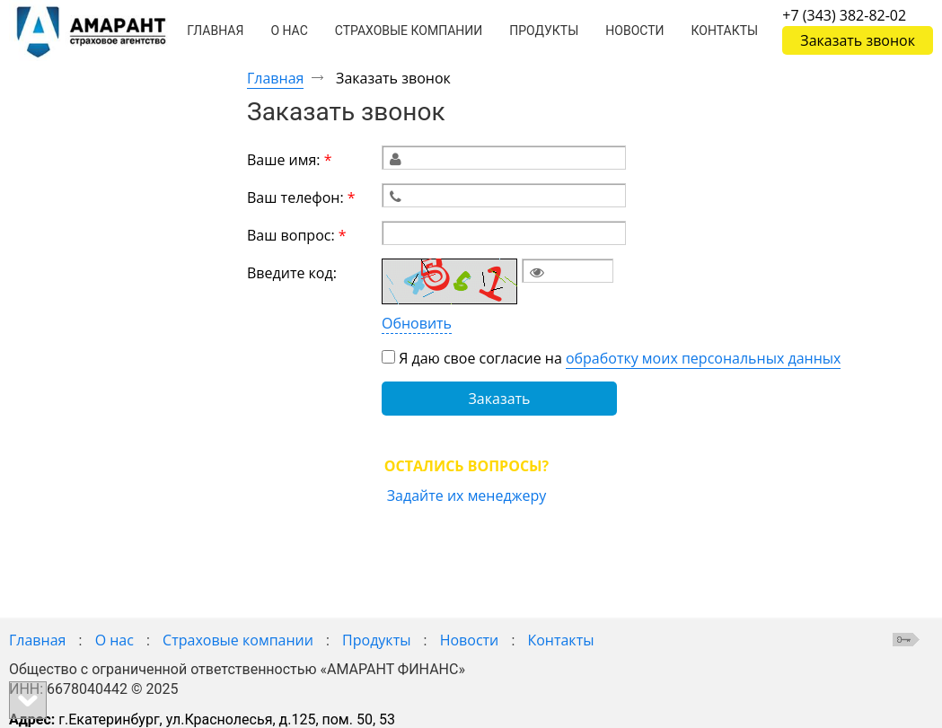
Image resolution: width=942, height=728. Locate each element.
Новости (469, 640)
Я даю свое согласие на (620, 357)
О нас (114, 640)
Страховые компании (238, 640)
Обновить (417, 322)
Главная (275, 78)
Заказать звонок (857, 40)
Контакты (560, 640)
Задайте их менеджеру (466, 494)
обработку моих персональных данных (703, 357)
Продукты (376, 640)
